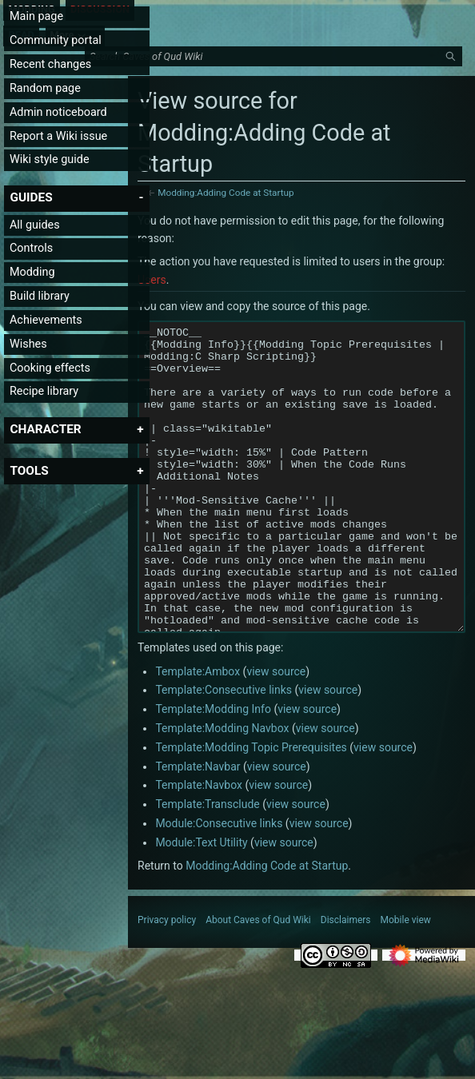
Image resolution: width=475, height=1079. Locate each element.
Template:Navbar (197, 826)
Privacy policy (167, 979)
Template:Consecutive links (223, 749)
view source (275, 731)
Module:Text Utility (201, 902)
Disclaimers (346, 979)
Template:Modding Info (213, 768)
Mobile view (406, 979)
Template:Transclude (207, 864)
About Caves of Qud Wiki (258, 979)
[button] (31, 197)
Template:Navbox (198, 844)
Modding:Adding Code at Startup (225, 192)
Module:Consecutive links (218, 883)
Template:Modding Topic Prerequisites (250, 807)
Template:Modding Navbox (222, 788)
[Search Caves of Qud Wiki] (276, 56)
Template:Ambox (197, 731)
